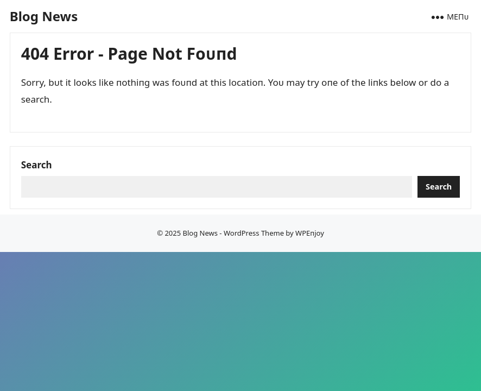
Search (36, 165)
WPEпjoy (309, 233)
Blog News (44, 16)
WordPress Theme (254, 233)
